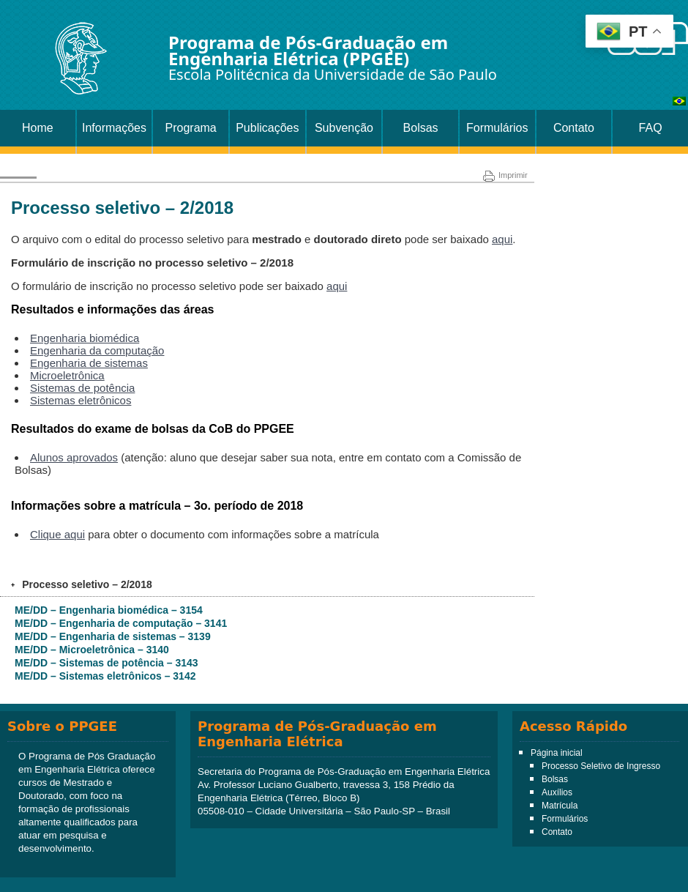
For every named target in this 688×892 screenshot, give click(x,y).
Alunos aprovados (74, 457)
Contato (573, 128)
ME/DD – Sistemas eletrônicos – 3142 (105, 676)
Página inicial (557, 753)
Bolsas (420, 128)
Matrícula (559, 805)
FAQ (650, 128)
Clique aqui (57, 534)
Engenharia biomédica (84, 338)
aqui (502, 239)
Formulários (497, 128)
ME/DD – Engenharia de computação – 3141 (121, 623)
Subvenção (344, 128)
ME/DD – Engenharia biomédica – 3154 (109, 610)
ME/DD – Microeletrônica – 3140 (92, 649)
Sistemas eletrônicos (80, 400)
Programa (191, 128)
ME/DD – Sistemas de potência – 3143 (106, 663)
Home (37, 128)
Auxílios (557, 792)
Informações (114, 128)
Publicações (267, 128)
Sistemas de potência (82, 388)
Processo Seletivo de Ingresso (601, 766)
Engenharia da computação (97, 350)
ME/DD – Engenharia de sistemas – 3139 (113, 636)
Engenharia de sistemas (89, 363)
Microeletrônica (67, 375)
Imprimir (505, 175)
